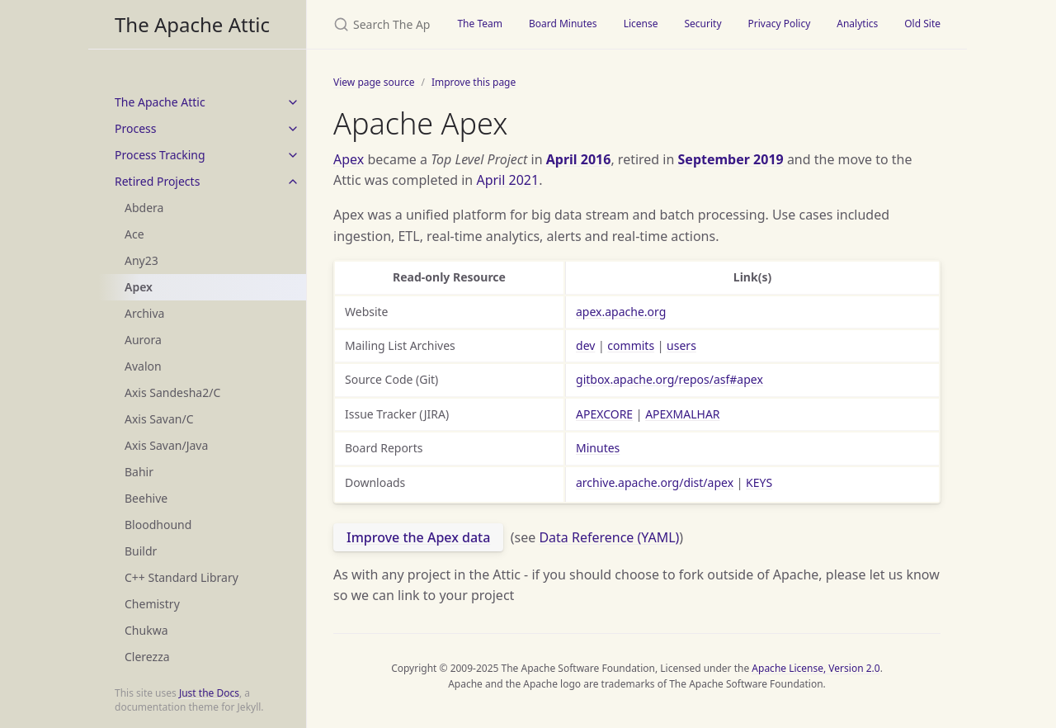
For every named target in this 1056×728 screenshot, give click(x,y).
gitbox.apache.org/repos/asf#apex (669, 379)
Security (702, 24)
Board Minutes (563, 24)
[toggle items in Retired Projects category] (293, 181)
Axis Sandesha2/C (172, 392)
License (641, 24)
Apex (139, 287)
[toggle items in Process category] (293, 129)
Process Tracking (160, 155)
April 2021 (507, 180)
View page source (373, 82)
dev (585, 345)
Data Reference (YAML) (609, 537)
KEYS (759, 482)
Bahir (139, 472)
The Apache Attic (192, 24)
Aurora (143, 339)
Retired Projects (157, 181)
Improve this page (473, 82)
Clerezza (147, 656)
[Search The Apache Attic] (375, 24)
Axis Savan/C (159, 419)
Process (135, 128)
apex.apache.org (621, 311)
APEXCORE (604, 414)
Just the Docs (209, 693)
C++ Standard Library (181, 577)
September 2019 (731, 159)
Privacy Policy (779, 24)
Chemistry (152, 604)
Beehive (146, 498)
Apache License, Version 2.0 (815, 668)
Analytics (857, 24)
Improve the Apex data (418, 537)
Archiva (144, 313)
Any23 (141, 260)
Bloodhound (158, 524)
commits (630, 345)
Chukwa (146, 630)
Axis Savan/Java (166, 445)
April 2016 (578, 159)
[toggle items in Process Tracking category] (293, 155)
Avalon (143, 366)
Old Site (922, 24)
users (681, 345)
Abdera (144, 207)
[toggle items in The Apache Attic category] (293, 102)
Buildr (141, 551)
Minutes (598, 448)
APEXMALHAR (682, 414)
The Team (479, 24)
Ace (134, 234)
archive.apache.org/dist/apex (654, 482)
